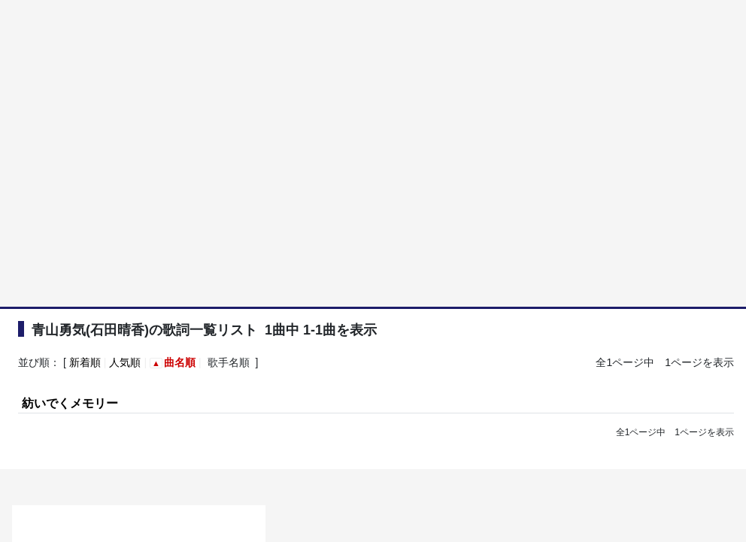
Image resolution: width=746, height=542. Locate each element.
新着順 (85, 362)
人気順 (125, 362)
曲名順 (180, 362)
